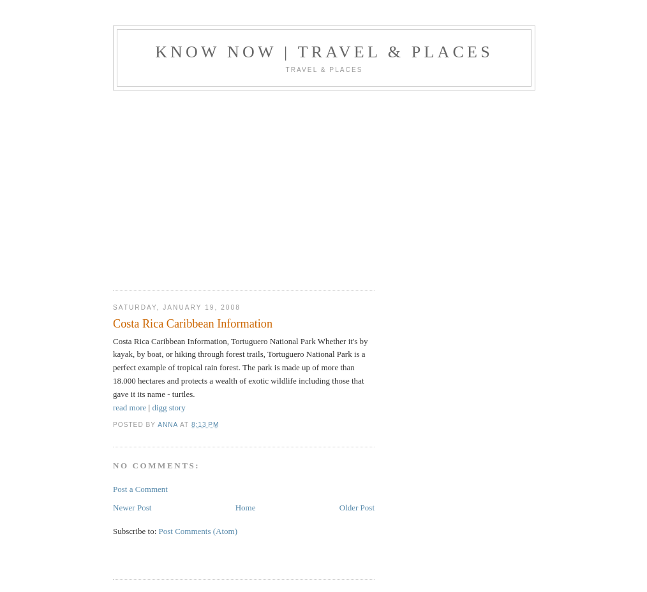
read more (129, 407)
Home (245, 507)
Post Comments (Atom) (198, 531)
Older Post (357, 507)
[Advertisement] (220, 186)
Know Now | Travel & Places (324, 52)
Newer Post (132, 507)
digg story (168, 407)
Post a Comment (140, 489)
